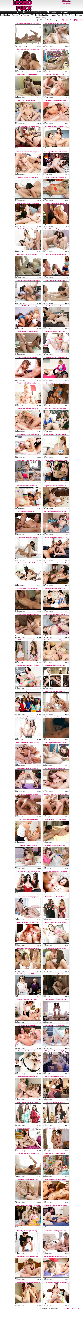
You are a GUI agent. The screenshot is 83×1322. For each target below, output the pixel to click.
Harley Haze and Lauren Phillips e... (56, 100)
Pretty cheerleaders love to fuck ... (56, 49)
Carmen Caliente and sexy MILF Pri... (56, 177)
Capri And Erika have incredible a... (28, 588)
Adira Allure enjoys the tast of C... (28, 100)
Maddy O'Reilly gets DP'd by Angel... (28, 1102)
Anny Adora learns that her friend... (56, 563)
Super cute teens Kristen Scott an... (56, 614)
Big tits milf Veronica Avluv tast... (28, 1025)
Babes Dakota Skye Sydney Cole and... (28, 742)
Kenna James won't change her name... (28, 1205)
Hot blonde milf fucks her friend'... (28, 331)
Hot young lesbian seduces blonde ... (56, 742)
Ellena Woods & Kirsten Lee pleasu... (56, 1154)
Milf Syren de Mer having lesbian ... (28, 640)
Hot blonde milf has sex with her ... (56, 768)
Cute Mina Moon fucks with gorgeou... (56, 640)
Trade (51, 1320)
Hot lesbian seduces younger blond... (56, 1205)
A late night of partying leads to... (28, 537)
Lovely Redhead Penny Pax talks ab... (56, 434)
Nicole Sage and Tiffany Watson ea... (56, 1076)
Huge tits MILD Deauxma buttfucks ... (56, 486)
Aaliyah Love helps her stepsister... (56, 1282)
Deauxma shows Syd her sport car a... (28, 280)
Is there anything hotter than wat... (56, 845)
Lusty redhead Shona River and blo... (28, 1154)
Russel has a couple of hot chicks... (28, 254)
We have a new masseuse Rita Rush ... (28, 23)
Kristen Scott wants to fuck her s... (56, 897)
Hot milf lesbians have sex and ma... (56, 820)
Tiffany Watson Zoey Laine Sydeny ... (56, 1051)
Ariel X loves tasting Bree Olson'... (56, 974)
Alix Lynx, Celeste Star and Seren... (56, 409)
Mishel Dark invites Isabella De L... (56, 537)
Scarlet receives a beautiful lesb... (28, 563)
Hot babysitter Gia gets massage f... (28, 1231)
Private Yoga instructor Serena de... (28, 768)
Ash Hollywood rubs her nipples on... (56, 203)
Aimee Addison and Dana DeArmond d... (56, 23)
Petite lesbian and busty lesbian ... (28, 357)
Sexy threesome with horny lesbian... (56, 588)
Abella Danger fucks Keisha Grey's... (56, 126)
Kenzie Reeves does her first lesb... (56, 922)
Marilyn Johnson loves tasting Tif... (28, 409)
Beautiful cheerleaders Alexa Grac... (28, 203)
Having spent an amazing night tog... (28, 897)
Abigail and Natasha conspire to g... (28, 948)
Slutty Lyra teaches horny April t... (56, 331)
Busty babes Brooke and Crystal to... (28, 665)
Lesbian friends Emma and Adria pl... (56, 460)
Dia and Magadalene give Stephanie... (56, 511)
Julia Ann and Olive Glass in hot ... (56, 1128)
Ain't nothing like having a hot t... (28, 229)
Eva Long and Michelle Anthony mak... (56, 152)
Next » (80, 20)
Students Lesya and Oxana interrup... (56, 1179)
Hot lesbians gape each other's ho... (56, 871)
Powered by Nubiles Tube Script (39, 1320)
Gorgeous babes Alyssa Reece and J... (56, 794)
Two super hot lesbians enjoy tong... (28, 922)
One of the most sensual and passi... (28, 152)
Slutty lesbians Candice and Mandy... (28, 434)
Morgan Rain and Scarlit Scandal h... (28, 486)
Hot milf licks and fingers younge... (56, 229)
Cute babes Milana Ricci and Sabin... (28, 1282)
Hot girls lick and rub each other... (28, 177)
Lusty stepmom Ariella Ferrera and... (56, 999)
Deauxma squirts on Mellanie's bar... (28, 614)
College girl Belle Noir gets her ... (28, 845)
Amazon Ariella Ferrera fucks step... (28, 717)
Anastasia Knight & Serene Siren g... (28, 383)
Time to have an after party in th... (56, 383)
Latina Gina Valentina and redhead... (56, 306)
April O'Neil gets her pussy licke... (56, 1102)
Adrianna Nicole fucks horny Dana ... (28, 1076)
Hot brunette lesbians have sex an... (28, 49)
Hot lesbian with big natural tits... (56, 948)
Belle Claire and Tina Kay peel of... (56, 691)
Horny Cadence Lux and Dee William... (56, 357)
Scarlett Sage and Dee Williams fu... (28, 974)
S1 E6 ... (28, 691)
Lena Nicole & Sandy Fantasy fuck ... (28, 1179)
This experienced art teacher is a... (28, 126)
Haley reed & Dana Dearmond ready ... (28, 1051)
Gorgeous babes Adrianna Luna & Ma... (56, 1256)
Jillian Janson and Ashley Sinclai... (56, 254)
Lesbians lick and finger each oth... (56, 1231)
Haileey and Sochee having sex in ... (56, 717)
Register (68, 3)
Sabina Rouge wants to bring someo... (28, 460)
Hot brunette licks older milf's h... (28, 511)
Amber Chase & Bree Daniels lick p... (28, 75)
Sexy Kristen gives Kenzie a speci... (56, 665)
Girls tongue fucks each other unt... (28, 794)
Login (63, 3)
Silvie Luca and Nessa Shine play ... (56, 280)
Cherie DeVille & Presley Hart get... (28, 306)
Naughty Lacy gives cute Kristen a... (28, 999)
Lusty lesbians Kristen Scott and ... (56, 1025)
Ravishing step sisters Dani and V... (28, 1128)
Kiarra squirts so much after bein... (28, 820)
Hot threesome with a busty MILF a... (28, 871)
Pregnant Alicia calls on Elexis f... (56, 75)
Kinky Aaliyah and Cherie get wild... (28, 1256)
